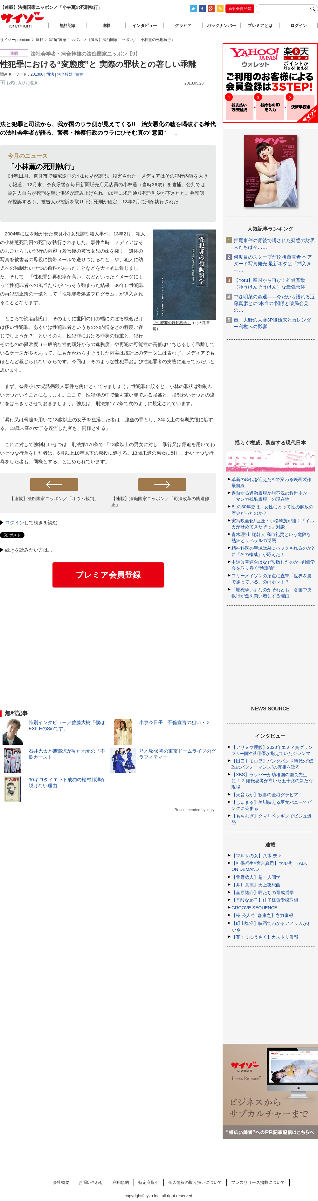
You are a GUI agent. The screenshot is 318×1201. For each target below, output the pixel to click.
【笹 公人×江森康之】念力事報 (262, 915)
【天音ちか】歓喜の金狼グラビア (265, 794)
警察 (79, 74)
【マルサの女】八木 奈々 (257, 855)
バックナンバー (221, 25)
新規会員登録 (239, 8)
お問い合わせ (91, 1182)
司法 (50, 74)
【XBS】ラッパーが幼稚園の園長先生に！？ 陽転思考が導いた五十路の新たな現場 (272, 780)
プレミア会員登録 (108, 575)
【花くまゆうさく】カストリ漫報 (265, 937)
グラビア (183, 25)
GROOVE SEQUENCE (254, 907)
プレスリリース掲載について (258, 1182)
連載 (106, 25)
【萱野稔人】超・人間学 (256, 877)
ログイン (14, 523)
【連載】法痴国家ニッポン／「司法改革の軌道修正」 (160, 501)
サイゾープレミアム (22, 20)
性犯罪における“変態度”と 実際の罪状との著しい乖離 (98, 64)
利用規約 (121, 1182)
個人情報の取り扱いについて (195, 1182)
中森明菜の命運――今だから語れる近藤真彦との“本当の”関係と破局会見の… (274, 303)
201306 (37, 74)
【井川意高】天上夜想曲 (256, 884)
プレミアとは (260, 25)
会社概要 (61, 1182)
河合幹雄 (65, 74)
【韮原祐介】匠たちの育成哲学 (263, 892)
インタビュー (144, 25)
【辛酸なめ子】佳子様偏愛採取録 (265, 900)
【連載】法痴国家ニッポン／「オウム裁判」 (54, 498)
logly (210, 810)
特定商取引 (148, 1182)
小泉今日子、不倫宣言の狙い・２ (175, 722)
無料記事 (67, 25)
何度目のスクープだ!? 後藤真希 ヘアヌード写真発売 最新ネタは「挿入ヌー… (273, 263)
